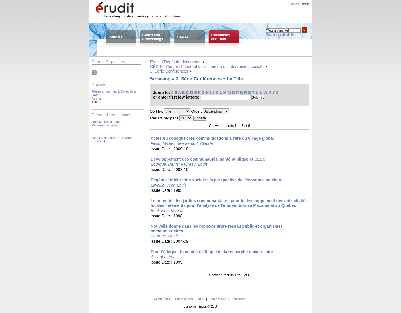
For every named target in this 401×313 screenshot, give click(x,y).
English (305, 4)
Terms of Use (217, 299)
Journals (115, 37)
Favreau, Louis (194, 164)
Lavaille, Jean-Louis (169, 185)
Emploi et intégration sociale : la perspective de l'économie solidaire (217, 180)
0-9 (174, 92)
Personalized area (105, 125)
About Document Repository (112, 137)
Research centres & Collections (114, 91)
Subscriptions (184, 299)
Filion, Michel (163, 143)
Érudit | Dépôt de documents (176, 62)
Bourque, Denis (165, 164)
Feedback (99, 141)
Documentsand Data (220, 37)
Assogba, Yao (163, 257)
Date (95, 95)
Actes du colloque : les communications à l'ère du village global (212, 138)
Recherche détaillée (280, 34)
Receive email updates (108, 122)
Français (294, 4)
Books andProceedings (152, 37)
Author (96, 98)
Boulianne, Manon (167, 210)
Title (95, 102)
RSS (201, 299)
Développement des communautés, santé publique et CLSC (208, 159)
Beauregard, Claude (195, 143)
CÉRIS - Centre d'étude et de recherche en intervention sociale (207, 66)
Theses (183, 37)
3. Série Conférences (169, 71)
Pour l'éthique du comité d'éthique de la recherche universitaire (212, 251)
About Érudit (162, 299)
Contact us (238, 299)
